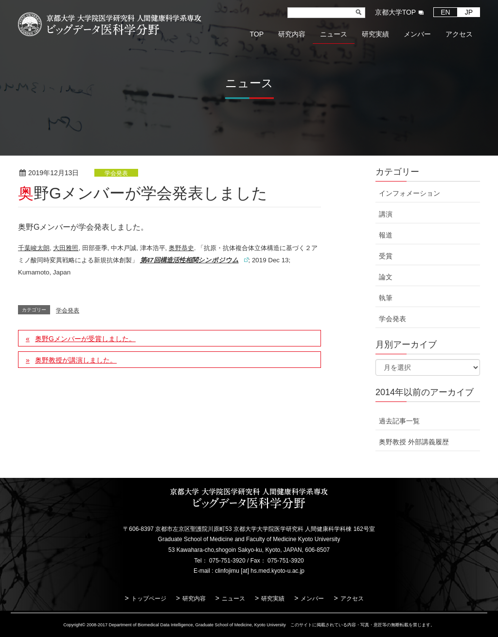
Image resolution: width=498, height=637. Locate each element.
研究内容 (194, 598)
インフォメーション (409, 193)
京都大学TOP (395, 12)
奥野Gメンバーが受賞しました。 (85, 339)
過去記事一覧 (399, 421)
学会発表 (116, 173)
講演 (385, 214)
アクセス (352, 598)
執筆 (385, 298)
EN (445, 12)
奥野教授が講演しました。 (76, 360)
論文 (385, 277)
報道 (385, 235)
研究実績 (273, 598)
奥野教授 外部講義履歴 (414, 442)
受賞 (385, 256)
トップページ (148, 598)
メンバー (312, 598)
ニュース (233, 598)
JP (469, 12)
